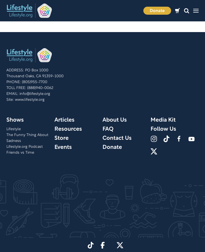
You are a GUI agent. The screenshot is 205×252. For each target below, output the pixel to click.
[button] (186, 10)
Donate (157, 11)
